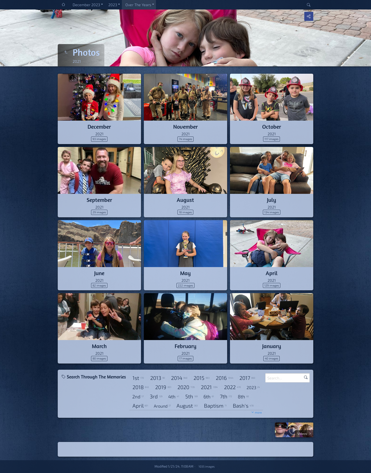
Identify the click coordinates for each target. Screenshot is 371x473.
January (271, 346)
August (185, 199)
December (99, 126)
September (99, 199)
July (271, 199)
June (99, 273)
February (185, 346)
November (185, 126)
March (99, 346)
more (258, 412)
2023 (112, 4)
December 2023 (86, 4)
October (271, 126)
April (272, 273)
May (185, 273)
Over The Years (138, 4)
